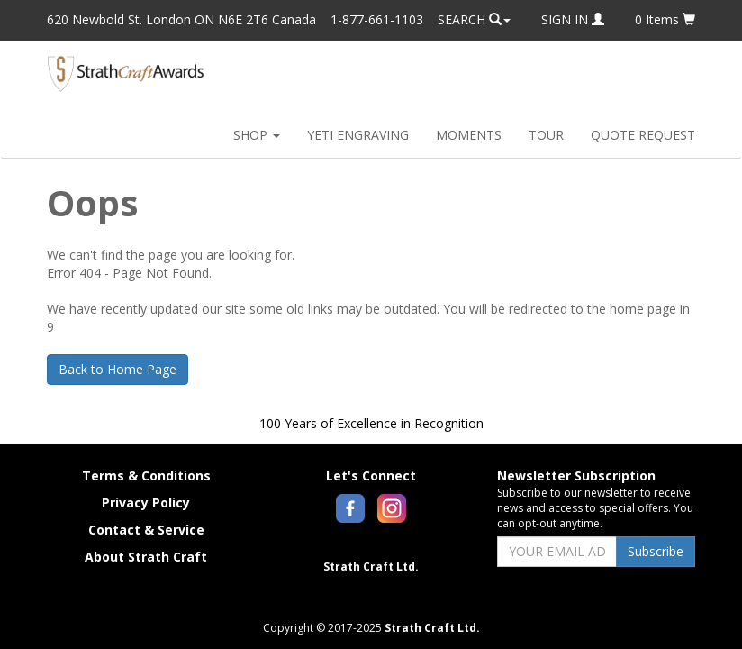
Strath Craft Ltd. (371, 566)
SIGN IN (572, 19)
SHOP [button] (256, 134)
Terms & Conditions (146, 475)
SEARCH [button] (474, 19)
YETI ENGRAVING (358, 134)
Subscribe (655, 551)
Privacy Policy (146, 502)
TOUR (546, 134)
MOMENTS (469, 134)
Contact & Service (146, 529)
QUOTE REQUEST (643, 134)
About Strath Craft (146, 556)
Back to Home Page (117, 369)
